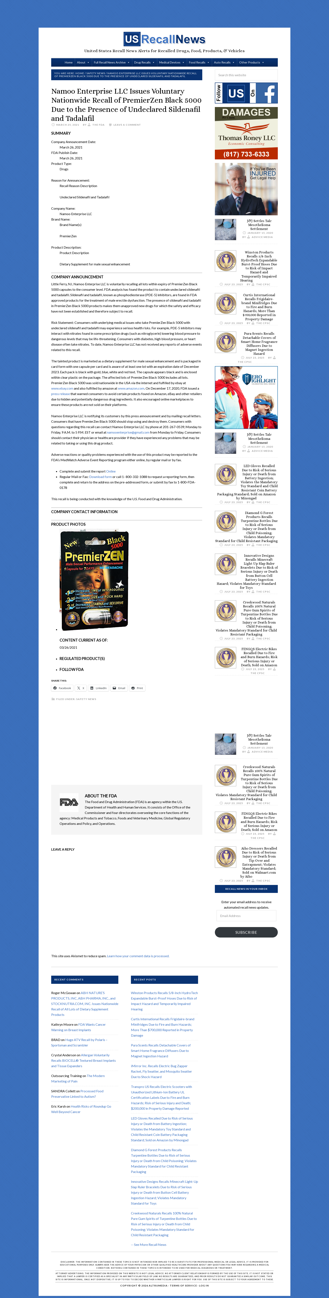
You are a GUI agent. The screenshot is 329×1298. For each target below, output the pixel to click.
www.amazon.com (131, 388)
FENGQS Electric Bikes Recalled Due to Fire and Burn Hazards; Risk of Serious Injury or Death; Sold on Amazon (259, 657)
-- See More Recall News (148, 1244)
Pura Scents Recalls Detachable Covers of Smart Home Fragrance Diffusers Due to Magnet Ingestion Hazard (259, 344)
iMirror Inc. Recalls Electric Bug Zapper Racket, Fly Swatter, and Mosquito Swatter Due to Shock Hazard (161, 1071)
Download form (100, 477)
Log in (204, 1285)
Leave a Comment (127, 124)
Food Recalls (197, 62)
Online (111, 471)
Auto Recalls (222, 62)
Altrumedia (158, 1285)
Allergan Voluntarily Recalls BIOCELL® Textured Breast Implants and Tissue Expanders (83, 1060)
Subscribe (246, 932)
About (81, 62)
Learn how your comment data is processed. (138, 956)
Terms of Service (183, 1285)
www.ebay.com (62, 388)
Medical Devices (169, 62)
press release (60, 394)
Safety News (86, 699)
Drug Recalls (142, 62)
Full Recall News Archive (110, 62)
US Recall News (164, 39)
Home (69, 62)
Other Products (249, 62)
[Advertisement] (164, 13)
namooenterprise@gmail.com (128, 432)
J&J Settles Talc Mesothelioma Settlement (259, 225)
